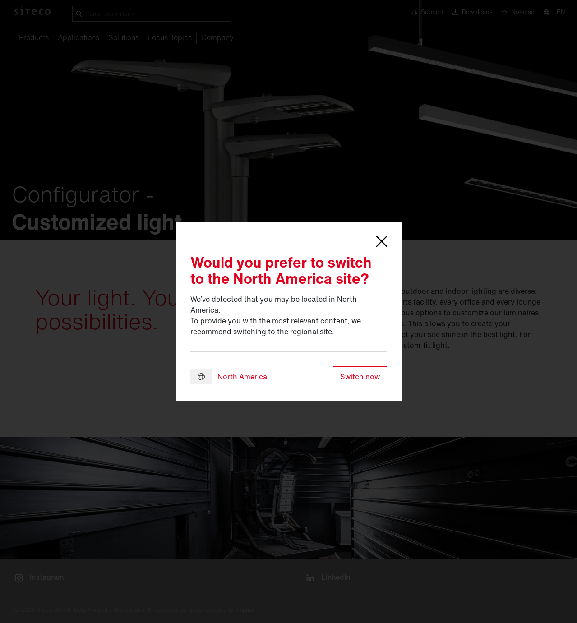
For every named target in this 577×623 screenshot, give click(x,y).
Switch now (360, 376)
